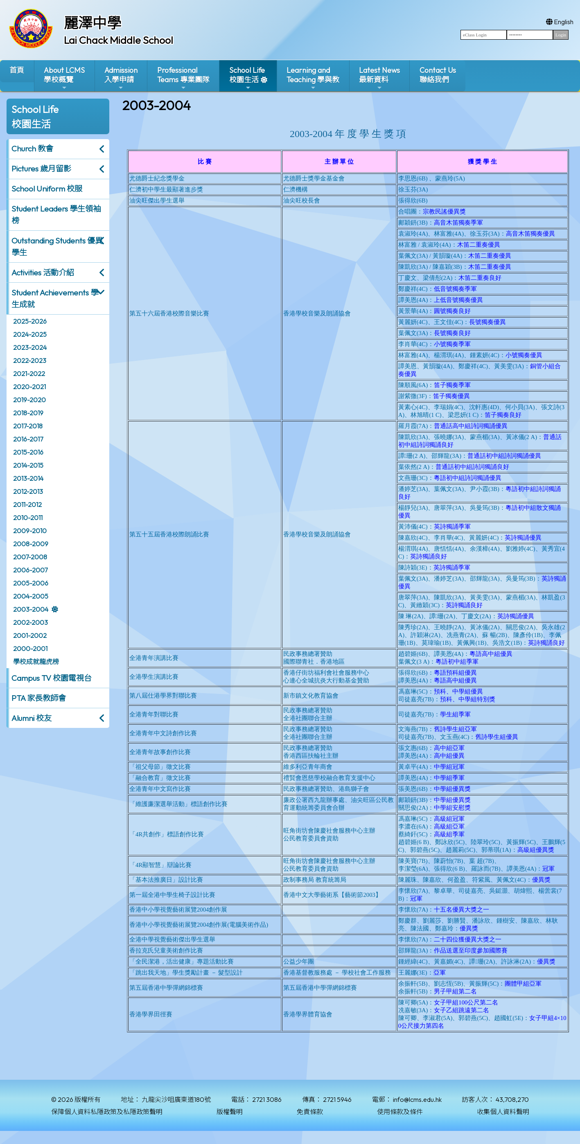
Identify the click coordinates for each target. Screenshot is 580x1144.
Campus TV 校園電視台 (51, 678)
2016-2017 (28, 439)
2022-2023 (29, 360)
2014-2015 (28, 465)
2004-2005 (30, 596)
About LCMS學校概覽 (64, 78)
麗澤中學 (92, 23)
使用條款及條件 (400, 1112)
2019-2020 (29, 400)
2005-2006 (30, 583)
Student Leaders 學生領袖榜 (56, 214)
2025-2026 (30, 321)
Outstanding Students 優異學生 (57, 246)
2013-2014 (28, 478)
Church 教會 (32, 148)
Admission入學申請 (121, 78)
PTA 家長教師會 (38, 698)
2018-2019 (28, 413)
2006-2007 (30, 570)
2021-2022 (29, 373)
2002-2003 (30, 622)
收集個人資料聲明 (503, 1112)
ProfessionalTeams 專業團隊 (183, 78)
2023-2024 (30, 347)
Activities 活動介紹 (42, 272)
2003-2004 (30, 609)
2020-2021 (29, 387)
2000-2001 (30, 648)
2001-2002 (30, 635)
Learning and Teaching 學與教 (313, 78)
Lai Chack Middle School (118, 40)
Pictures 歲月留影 (41, 168)
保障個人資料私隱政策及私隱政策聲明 (106, 1112)
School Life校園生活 (247, 78)
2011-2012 (27, 504)
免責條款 (310, 1112)
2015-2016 (28, 452)
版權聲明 (230, 1112)
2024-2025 (30, 334)
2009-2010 (30, 531)
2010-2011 (28, 517)
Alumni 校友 (31, 718)
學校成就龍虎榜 (36, 662)
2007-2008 (30, 557)
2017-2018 (28, 426)
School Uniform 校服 (46, 189)
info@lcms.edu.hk (417, 1099)
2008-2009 (30, 544)
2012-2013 (28, 491)
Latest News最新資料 (379, 78)
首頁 (16, 70)
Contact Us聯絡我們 (438, 74)
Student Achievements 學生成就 (54, 298)
